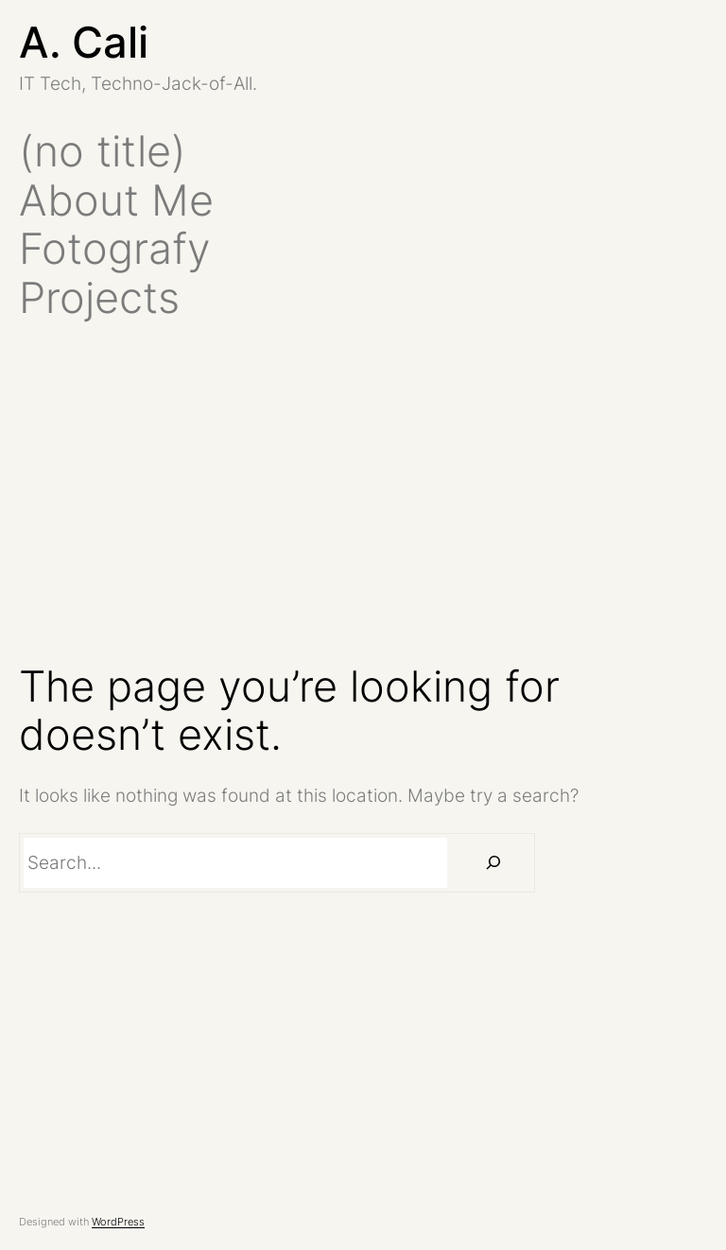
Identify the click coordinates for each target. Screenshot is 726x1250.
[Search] (493, 863)
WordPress (118, 1221)
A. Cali (83, 42)
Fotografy (115, 249)
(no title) (102, 151)
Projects (99, 298)
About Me (116, 200)
